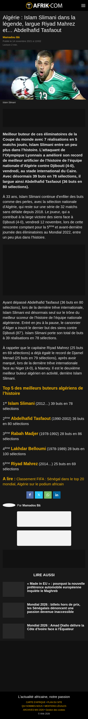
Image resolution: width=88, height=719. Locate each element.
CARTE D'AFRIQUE (35, 702)
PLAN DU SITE (54, 702)
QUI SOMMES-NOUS (32, 706)
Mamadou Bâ (11, 37)
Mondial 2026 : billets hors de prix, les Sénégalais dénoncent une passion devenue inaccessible (53, 608)
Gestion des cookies (55, 710)
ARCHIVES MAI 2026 (33, 710)
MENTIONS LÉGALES (55, 706)
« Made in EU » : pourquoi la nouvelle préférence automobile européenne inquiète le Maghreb (56, 587)
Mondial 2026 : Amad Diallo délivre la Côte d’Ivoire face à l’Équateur (55, 627)
